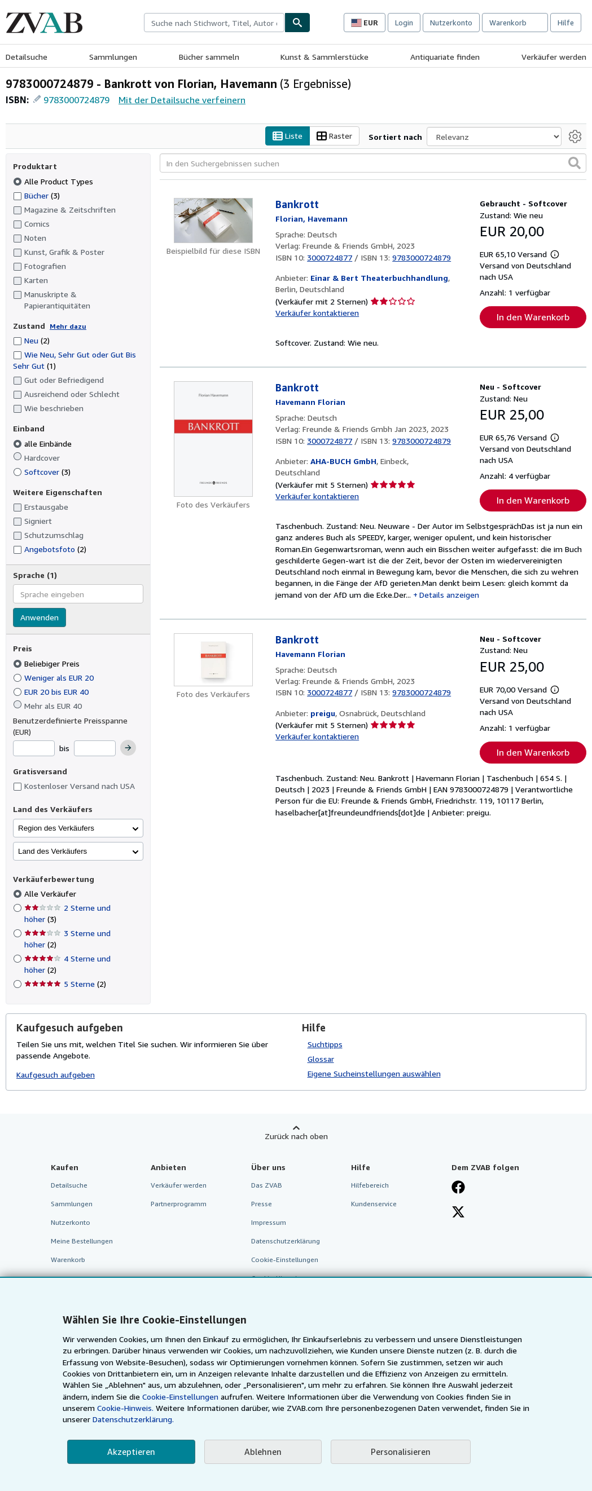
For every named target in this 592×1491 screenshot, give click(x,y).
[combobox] (214, 22)
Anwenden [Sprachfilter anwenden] (39, 618)
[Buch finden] (297, 22)
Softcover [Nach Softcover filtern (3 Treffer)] (42, 472)
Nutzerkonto (451, 22)
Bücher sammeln (209, 56)
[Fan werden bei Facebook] (458, 1188)
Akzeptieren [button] (131, 1451)
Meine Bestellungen (82, 1241)
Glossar (321, 1059)
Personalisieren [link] (401, 1451)
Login (404, 22)
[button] (574, 163)
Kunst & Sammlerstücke (324, 56)
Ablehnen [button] (263, 1451)
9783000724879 (76, 99)
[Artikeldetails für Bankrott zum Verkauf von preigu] (213, 660)
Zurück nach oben (296, 1136)
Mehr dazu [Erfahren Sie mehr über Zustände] (68, 326)
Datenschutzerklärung (285, 1241)
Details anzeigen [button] (449, 594)
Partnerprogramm (179, 1203)
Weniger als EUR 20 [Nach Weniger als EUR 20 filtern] (54, 677)
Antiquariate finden (445, 56)
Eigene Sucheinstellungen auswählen (374, 1073)
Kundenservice (374, 1203)
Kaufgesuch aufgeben (55, 1075)
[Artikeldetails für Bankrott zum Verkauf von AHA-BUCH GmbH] (213, 439)
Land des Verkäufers (52, 851)
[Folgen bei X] (458, 1213)
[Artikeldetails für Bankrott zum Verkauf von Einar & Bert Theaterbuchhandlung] (213, 221)
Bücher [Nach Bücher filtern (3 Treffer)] (36, 195)
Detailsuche (26, 56)
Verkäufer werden (553, 56)
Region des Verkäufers (56, 828)
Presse (261, 1203)
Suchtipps (325, 1044)
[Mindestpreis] (34, 749)
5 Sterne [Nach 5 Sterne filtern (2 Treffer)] (65, 984)
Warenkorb (68, 1260)
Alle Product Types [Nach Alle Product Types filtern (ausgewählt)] (54, 181)
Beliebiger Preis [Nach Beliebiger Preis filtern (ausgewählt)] (47, 663)
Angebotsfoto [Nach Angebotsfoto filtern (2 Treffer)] (49, 549)
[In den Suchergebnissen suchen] (373, 163)
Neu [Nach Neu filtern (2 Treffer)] (31, 341)
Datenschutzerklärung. (133, 1419)
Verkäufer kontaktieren (317, 312)
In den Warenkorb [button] (533, 317)
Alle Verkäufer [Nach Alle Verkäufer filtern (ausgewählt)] (51, 894)
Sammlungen (113, 56)
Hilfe (566, 22)
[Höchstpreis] (95, 749)
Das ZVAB (266, 1185)
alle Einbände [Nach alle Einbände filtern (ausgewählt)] (43, 443)
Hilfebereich (370, 1185)
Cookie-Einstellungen (180, 1396)
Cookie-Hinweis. (125, 1408)
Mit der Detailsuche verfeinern (182, 99)
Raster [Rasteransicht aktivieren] (334, 136)
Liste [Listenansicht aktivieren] (287, 136)
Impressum (268, 1222)
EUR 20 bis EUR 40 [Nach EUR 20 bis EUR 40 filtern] (52, 691)
